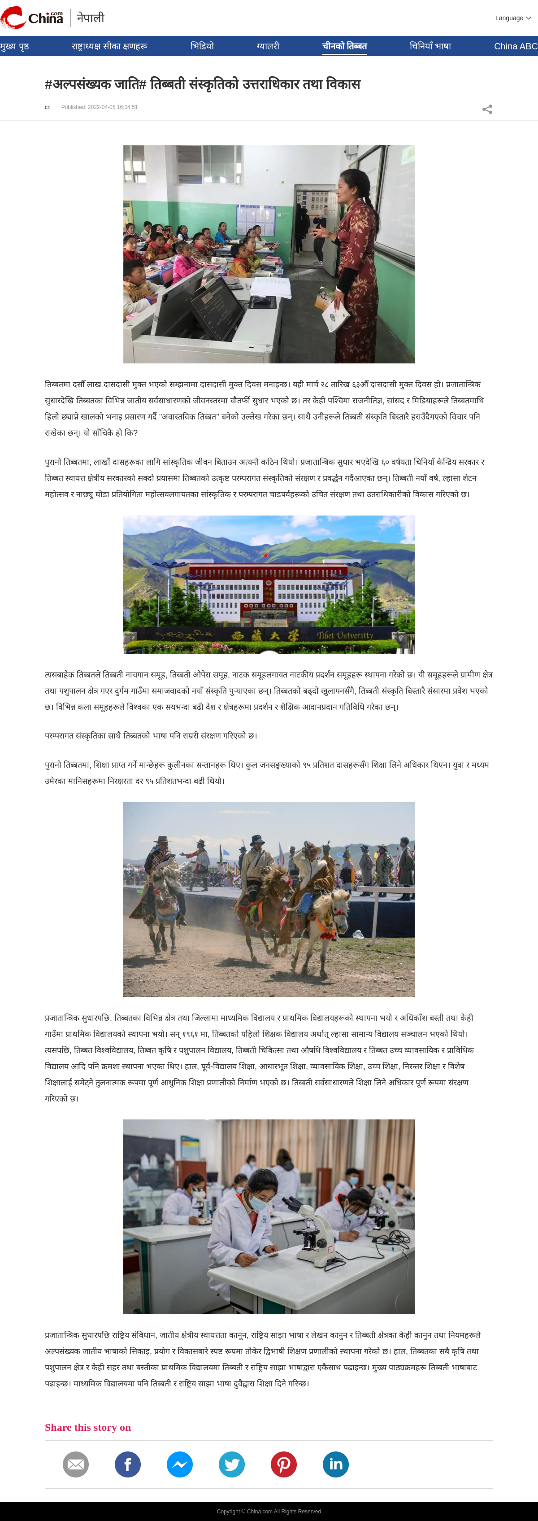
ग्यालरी (268, 46)
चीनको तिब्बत (344, 46)
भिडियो (202, 46)
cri (48, 107)
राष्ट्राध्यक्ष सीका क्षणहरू (110, 46)
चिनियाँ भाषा (430, 46)
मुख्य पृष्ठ (14, 46)
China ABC (516, 46)
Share (487, 109)
